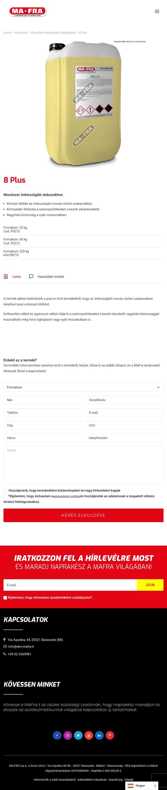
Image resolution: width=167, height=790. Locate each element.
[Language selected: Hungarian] (141, 785)
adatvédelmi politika (66, 496)
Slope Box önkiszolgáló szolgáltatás (53, 32)
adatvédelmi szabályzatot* (72, 597)
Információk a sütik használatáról (54, 779)
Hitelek (129, 779)
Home (7, 32)
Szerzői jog (115, 779)
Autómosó (20, 32)
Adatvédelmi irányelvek (92, 779)
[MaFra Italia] (27, 11)
